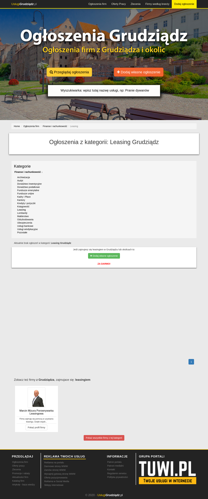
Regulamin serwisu (116, 473)
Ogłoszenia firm (97, 4)
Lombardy (22, 213)
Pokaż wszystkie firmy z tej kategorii (104, 438)
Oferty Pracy (118, 4)
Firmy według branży (157, 4)
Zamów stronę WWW (55, 470)
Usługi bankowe (25, 226)
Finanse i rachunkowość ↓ (28, 172)
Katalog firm (18, 481)
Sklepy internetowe (53, 485)
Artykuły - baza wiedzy (23, 484)
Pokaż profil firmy (36, 427)
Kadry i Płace (24, 196)
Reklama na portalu (54, 462)
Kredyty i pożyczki (26, 203)
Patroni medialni (115, 465)
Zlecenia (135, 4)
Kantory (21, 200)
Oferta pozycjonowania (55, 477)
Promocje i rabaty (21, 473)
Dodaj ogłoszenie (184, 4)
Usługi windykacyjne (27, 229)
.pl (24, 4)
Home (17, 126)
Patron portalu (114, 462)
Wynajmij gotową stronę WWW (59, 474)
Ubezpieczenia (24, 222)
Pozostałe (22, 232)
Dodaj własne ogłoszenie (138, 72)
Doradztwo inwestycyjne (29, 184)
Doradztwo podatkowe (28, 187)
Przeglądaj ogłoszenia (69, 72)
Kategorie (22, 166)
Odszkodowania (25, 219)
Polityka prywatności (117, 477)
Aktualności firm (20, 477)
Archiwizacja (23, 177)
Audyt (20, 180)
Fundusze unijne (25, 193)
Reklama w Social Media (56, 481)
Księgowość (23, 206)
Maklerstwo (23, 216)
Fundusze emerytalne (28, 190)
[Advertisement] (104, 284)
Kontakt (111, 469)
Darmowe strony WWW (56, 466)
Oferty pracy (18, 465)
